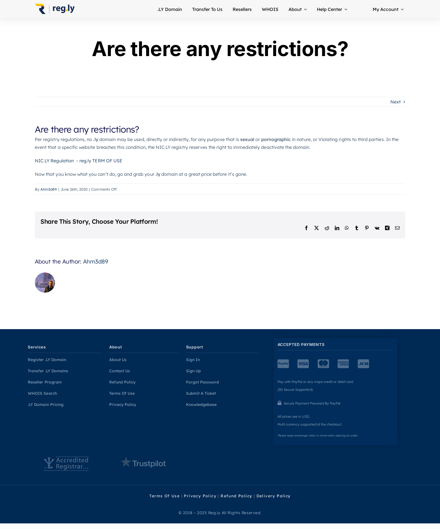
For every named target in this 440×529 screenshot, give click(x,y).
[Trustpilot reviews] (143, 462)
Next (395, 102)
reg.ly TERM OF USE (100, 160)
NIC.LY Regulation (54, 160)
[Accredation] (66, 464)
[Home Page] (56, 9)
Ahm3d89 (48, 189)
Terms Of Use (164, 495)
